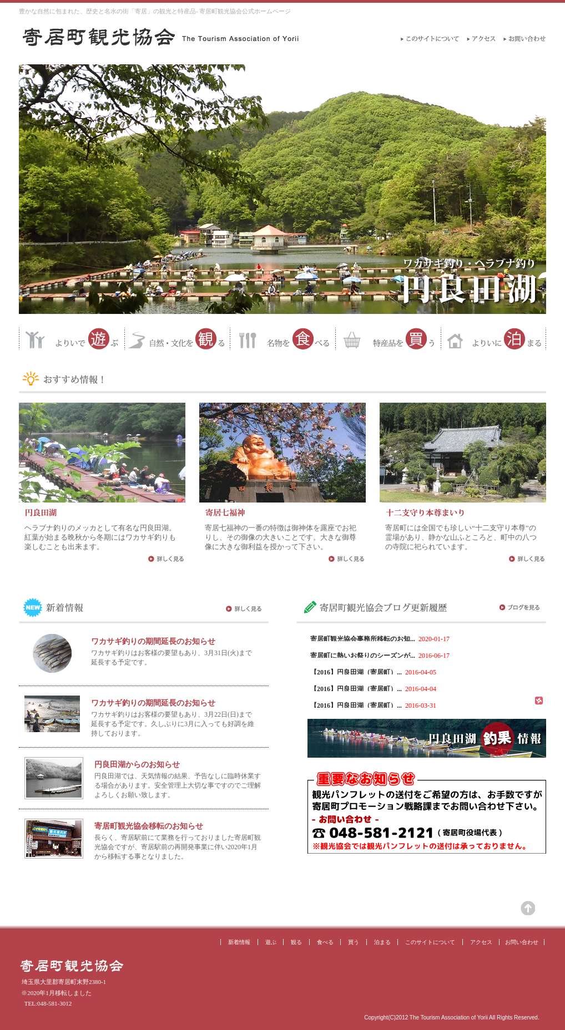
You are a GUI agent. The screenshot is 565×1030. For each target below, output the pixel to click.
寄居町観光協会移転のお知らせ (148, 826)
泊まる (382, 942)
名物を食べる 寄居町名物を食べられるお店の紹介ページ (282, 339)
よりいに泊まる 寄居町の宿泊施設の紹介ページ (493, 339)
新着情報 (239, 942)
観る (296, 942)
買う (353, 942)
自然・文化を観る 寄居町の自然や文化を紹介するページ (177, 339)
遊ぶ (270, 942)
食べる (325, 942)
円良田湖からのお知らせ (137, 764)
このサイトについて (430, 942)
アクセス (481, 942)
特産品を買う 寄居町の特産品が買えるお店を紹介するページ (388, 339)
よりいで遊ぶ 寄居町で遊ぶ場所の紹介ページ (71, 339)
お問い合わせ (521, 942)
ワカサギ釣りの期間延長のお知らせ (153, 641)
